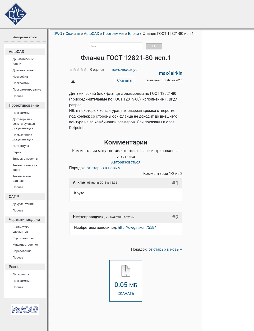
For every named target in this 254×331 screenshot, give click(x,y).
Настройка (20, 76)
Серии (17, 152)
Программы (21, 83)
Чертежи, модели (24, 219)
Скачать (124, 80)
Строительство (23, 238)
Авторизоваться (25, 37)
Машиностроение (25, 244)
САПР (14, 196)
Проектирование (24, 105)
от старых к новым (103, 168)
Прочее (18, 96)
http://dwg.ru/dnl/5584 (137, 227)
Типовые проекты (25, 158)
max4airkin (170, 73)
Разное (15, 266)
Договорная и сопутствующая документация (24, 123)
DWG (58, 33)
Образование (22, 251)
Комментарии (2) (124, 70)
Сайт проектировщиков (12, 12)
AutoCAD (16, 51)
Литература (21, 146)
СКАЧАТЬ (125, 280)
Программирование (27, 89)
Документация (23, 70)
